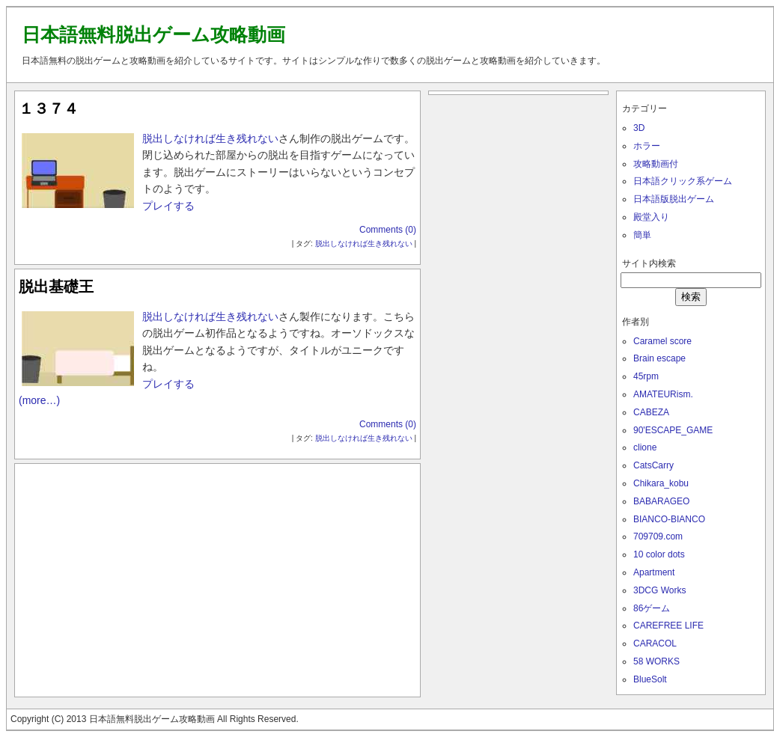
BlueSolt (650, 679)
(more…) (39, 400)
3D (639, 128)
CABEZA (651, 412)
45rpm (646, 376)
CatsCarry (653, 465)
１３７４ (49, 108)
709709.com (658, 536)
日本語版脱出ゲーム (673, 199)
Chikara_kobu (661, 483)
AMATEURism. (663, 394)
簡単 (642, 235)
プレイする (168, 206)
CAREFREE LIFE (668, 625)
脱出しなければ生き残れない (210, 138)
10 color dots (659, 554)
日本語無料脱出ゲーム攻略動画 (153, 34)
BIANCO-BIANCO (669, 519)
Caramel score (662, 341)
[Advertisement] (218, 577)
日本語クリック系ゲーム (682, 181)
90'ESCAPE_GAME (673, 430)
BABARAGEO (661, 501)
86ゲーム (651, 608)
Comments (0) (387, 229)
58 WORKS (656, 661)
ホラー (646, 146)
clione (644, 447)
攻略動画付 (655, 164)
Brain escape (659, 358)
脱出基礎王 (56, 286)
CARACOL (655, 643)
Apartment (653, 572)
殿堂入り (651, 217)
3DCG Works (659, 590)
